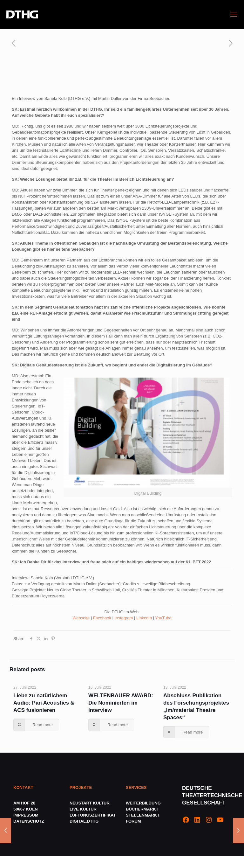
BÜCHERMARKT (142, 809)
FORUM (133, 821)
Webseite (81, 618)
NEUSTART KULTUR (90, 803)
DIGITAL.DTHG (84, 821)
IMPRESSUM (25, 815)
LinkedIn (144, 618)
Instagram (124, 618)
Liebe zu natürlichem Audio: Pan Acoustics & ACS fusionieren (43, 702)
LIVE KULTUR (83, 809)
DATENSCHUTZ (29, 821)
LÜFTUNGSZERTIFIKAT (93, 815)
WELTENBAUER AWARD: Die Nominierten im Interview (120, 702)
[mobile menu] (233, 14)
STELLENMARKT (142, 815)
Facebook (102, 618)
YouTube (163, 618)
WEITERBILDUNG (143, 803)
